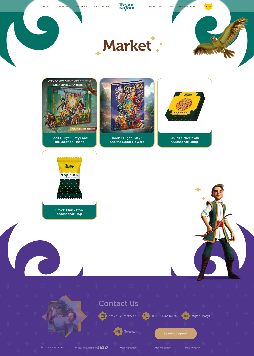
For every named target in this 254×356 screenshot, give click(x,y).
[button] (69, 105)
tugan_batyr (198, 316)
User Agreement (125, 347)
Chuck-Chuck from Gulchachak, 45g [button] (69, 212)
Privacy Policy (190, 347)
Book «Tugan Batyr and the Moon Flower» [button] (127, 140)
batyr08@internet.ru (120, 316)
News (171, 6)
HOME (46, 6)
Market (63, 6)
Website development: (84, 347)
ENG (208, 6)
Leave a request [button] (176, 342)
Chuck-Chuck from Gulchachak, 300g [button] (185, 140)
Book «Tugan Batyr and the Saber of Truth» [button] (69, 140)
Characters (155, 6)
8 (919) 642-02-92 (162, 316)
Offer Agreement (160, 347)
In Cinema (81, 6)
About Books (101, 6)
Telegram (128, 331)
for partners (187, 6)
